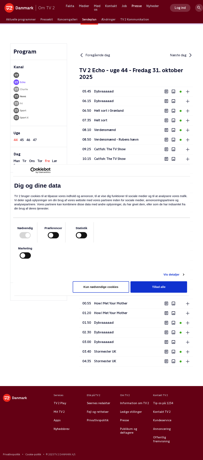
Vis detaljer (171, 274)
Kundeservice (162, 420)
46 (28, 140)
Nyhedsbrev (62, 429)
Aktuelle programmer (21, 19)
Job (124, 6)
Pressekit (46, 19)
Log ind (180, 8)
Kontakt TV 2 (162, 411)
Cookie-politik (33, 454)
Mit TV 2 (59, 411)
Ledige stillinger (131, 411)
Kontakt (111, 6)
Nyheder (152, 6)
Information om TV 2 (134, 403)
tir (24, 161)
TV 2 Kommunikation (134, 19)
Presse (137, 6)
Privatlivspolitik (97, 420)
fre (47, 161)
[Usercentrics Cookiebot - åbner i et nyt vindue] (33, 170)
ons (32, 161)
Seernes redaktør (98, 403)
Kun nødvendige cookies (101, 287)
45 (22, 140)
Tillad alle (158, 287)
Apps (57, 420)
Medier (84, 6)
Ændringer (108, 19)
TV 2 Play (60, 403)
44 (15, 140)
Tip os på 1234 (163, 403)
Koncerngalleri (67, 19)
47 (35, 140)
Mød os (97, 7)
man (17, 161)
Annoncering (162, 429)
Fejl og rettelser (98, 411)
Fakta (70, 6)
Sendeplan (89, 19)
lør (54, 161)
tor (39, 161)
